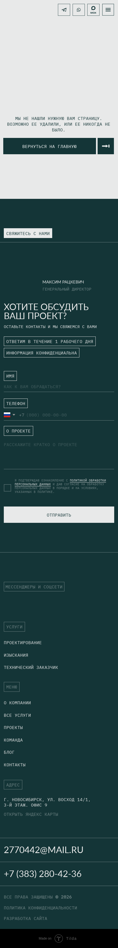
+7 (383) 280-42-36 (43, 873)
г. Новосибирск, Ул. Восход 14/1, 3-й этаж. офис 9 (47, 802)
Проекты (13, 727)
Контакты (15, 764)
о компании (17, 702)
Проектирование (23, 642)
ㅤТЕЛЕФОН (13, 404)
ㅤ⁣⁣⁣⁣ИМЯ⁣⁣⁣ (8, 376)
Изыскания (16, 655)
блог (9, 752)
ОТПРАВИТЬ (59, 515)
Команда (13, 740)
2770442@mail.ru (43, 849)
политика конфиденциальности (40, 907)
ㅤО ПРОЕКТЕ (16, 433)
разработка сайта (25, 918)
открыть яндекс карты (31, 814)
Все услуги (17, 715)
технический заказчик (31, 667)
